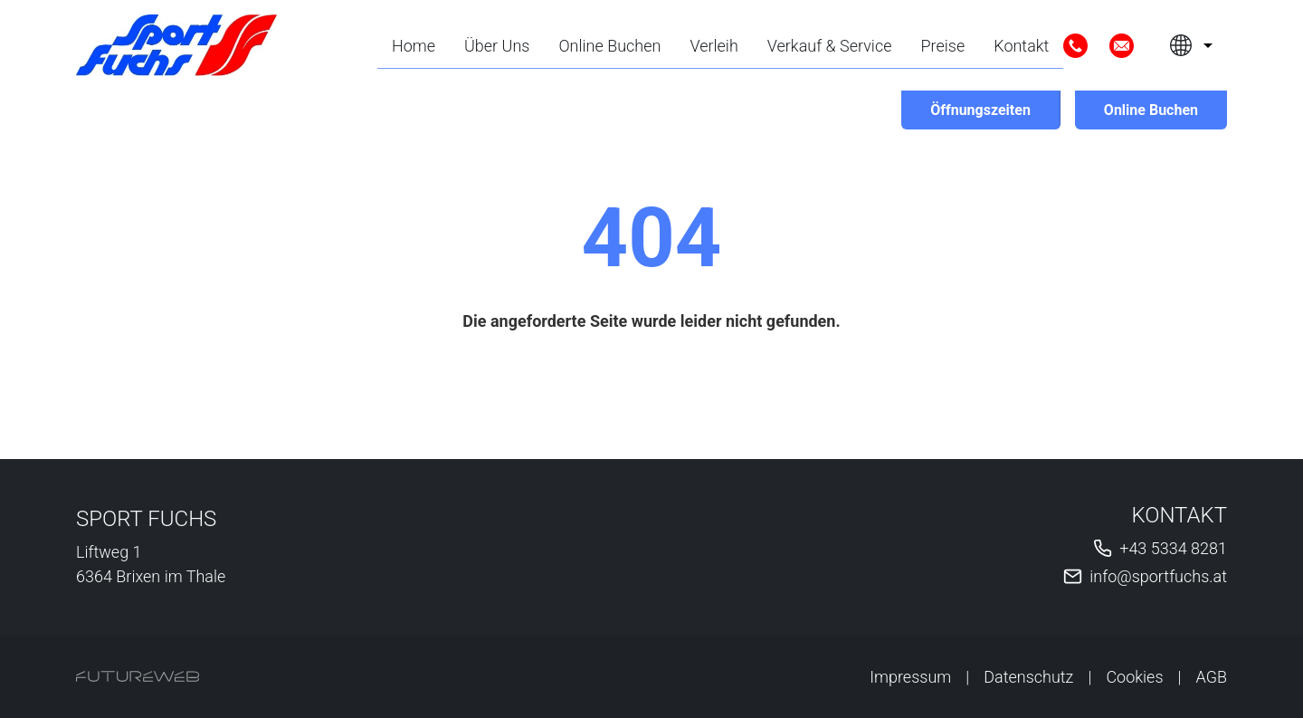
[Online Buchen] (1151, 110)
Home (413, 45)
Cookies (1134, 676)
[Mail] (1121, 46)
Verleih (713, 45)
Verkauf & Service (829, 45)
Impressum (910, 676)
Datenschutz (1028, 676)
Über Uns (496, 45)
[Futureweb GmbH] (137, 676)
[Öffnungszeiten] (980, 110)
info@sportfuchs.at (1158, 576)
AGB (1212, 676)
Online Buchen (609, 45)
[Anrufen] (1075, 46)
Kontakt (1021, 45)
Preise (943, 45)
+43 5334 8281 (1173, 548)
